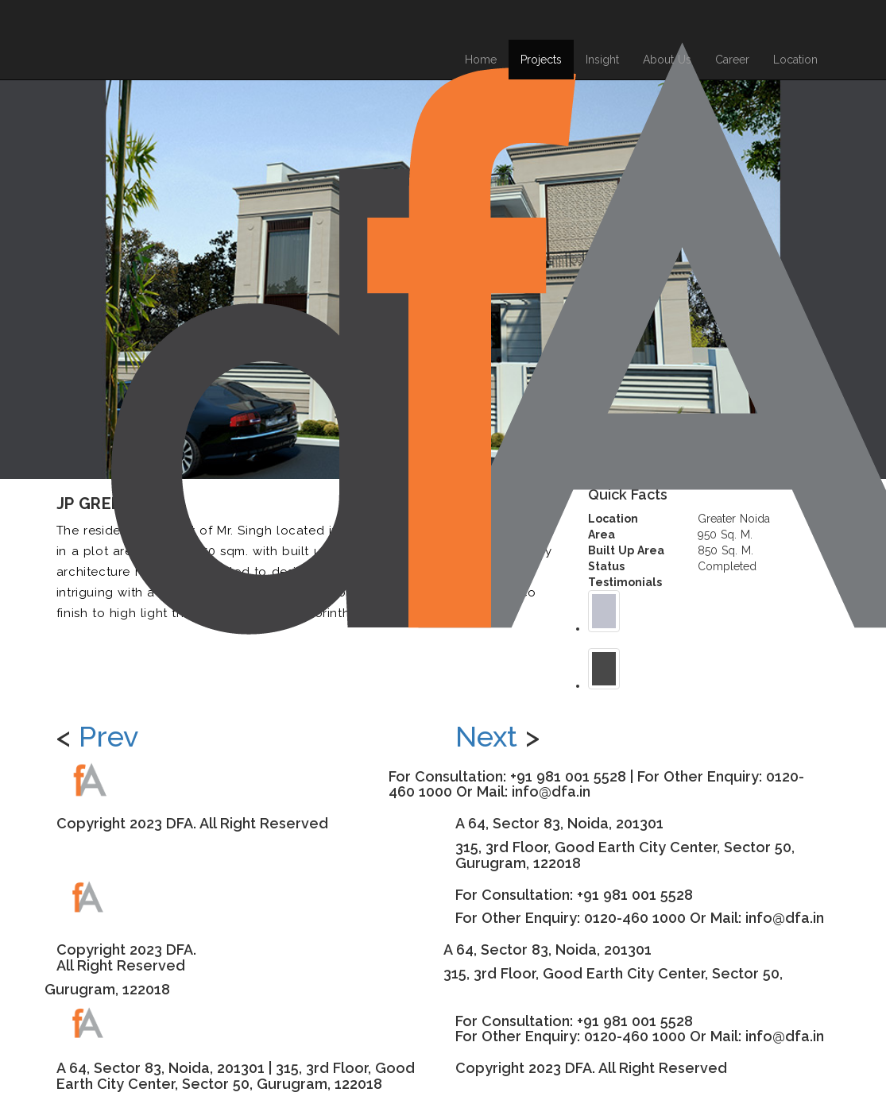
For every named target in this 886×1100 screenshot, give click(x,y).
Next (486, 736)
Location (795, 59)
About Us (667, 59)
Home (481, 59)
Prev (108, 736)
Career (732, 59)
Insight (602, 59)
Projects (541, 59)
